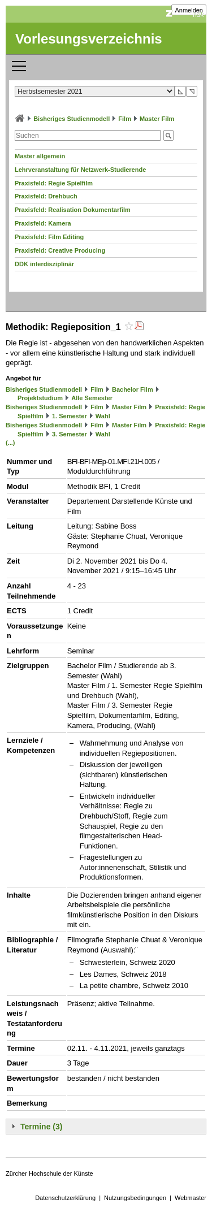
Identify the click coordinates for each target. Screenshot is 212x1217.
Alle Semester (92, 398)
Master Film (157, 118)
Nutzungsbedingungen (135, 1197)
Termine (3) (41, 1126)
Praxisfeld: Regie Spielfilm (54, 183)
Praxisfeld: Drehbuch (46, 196)
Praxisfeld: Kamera (43, 223)
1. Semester (69, 416)
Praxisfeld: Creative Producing (60, 250)
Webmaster (190, 1197)
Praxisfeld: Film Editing (49, 236)
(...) (10, 442)
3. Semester (69, 434)
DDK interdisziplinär (44, 264)
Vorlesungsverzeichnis (88, 38)
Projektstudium (40, 398)
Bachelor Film (132, 389)
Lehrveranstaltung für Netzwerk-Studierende (80, 169)
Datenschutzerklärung (65, 1197)
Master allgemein (40, 156)
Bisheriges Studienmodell (71, 118)
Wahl (103, 416)
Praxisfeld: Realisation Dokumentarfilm (73, 209)
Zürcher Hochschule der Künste (49, 1173)
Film (124, 118)
